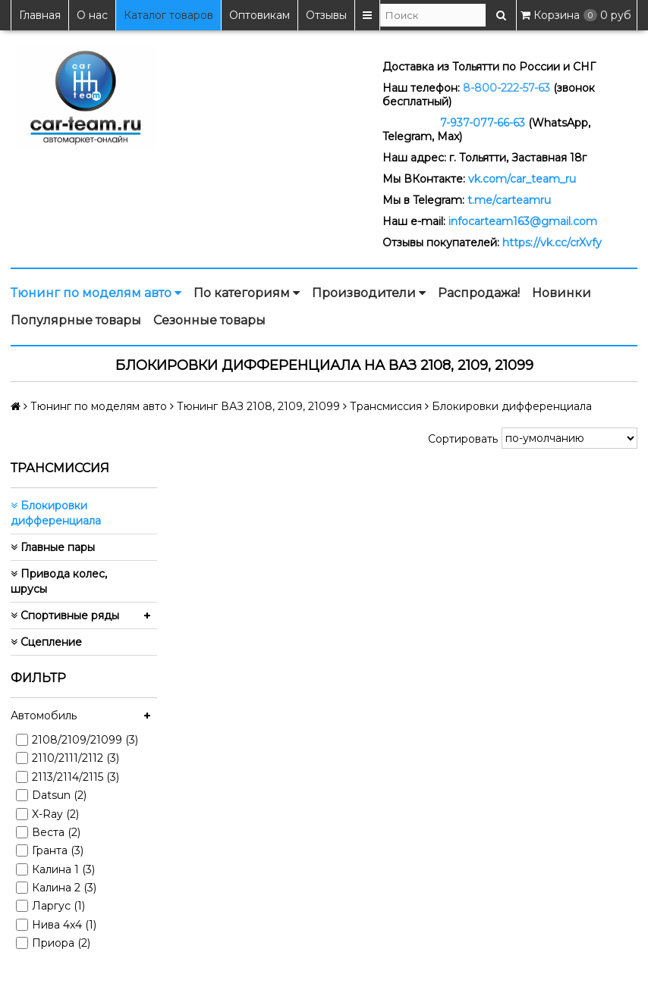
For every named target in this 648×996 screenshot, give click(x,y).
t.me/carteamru (509, 200)
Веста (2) (56, 832)
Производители (369, 293)
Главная (40, 15)
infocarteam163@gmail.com (522, 221)
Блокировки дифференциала (56, 513)
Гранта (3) (57, 850)
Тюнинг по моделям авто (96, 293)
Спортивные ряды (65, 615)
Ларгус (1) (58, 906)
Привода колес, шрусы (59, 581)
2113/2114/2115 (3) (75, 777)
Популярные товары (76, 320)
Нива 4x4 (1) (64, 925)
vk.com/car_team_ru (522, 179)
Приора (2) (61, 943)
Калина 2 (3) (64, 888)
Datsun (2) (59, 795)
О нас (92, 15)
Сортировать (463, 439)
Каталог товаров (168, 15)
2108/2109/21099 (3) (85, 740)
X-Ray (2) (55, 814)
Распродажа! (479, 293)
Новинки (561, 293)
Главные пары (53, 547)
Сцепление (46, 642)
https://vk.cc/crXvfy (552, 242)
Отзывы (326, 15)
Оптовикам (259, 15)
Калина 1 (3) (63, 869)
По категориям (246, 293)
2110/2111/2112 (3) (75, 758)
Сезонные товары (209, 320)
